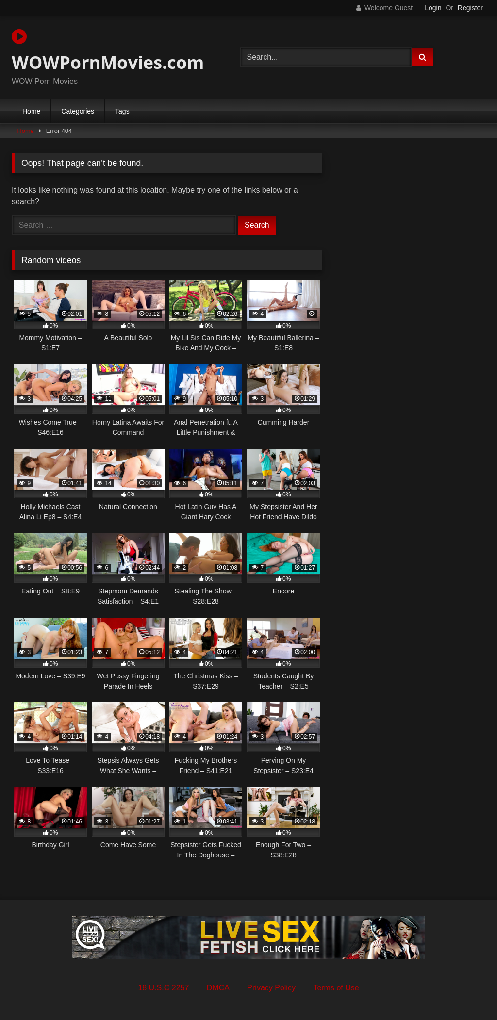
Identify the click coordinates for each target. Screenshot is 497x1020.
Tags (122, 111)
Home (31, 111)
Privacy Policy (271, 988)
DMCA (218, 988)
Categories (77, 111)
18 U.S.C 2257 (163, 988)
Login (433, 8)
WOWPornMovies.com (108, 51)
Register (470, 8)
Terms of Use (336, 988)
